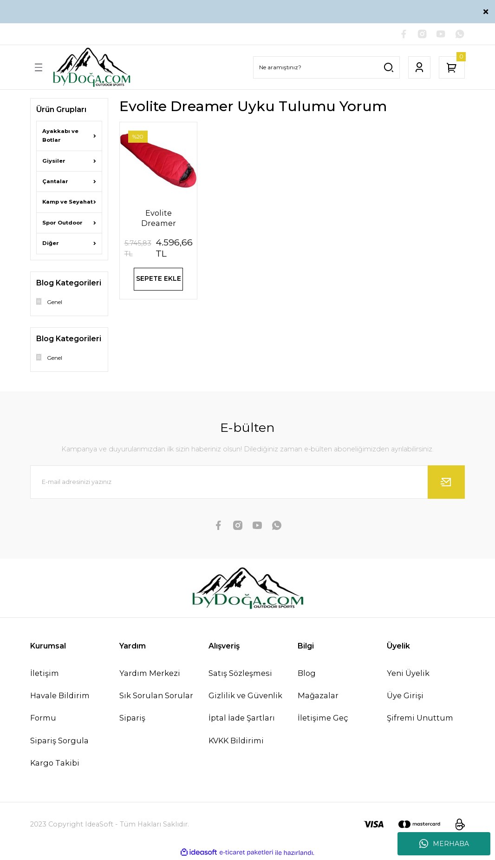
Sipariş (132, 718)
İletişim (44, 674)
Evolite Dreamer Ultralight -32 (158, 219)
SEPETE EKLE (158, 281)
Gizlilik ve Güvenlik (245, 696)
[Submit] (446, 483)
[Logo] (91, 68)
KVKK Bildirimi (236, 741)
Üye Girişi (405, 696)
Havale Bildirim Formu (60, 707)
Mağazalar (318, 696)
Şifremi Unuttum (420, 718)
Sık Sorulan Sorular (156, 696)
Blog (307, 674)
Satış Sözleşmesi (240, 674)
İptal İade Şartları (241, 718)
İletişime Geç (323, 718)
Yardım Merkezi (149, 674)
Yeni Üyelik (408, 674)
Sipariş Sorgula (59, 741)
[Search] (326, 68)
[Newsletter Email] (247, 483)
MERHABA (444, 844)
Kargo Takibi (54, 763)
